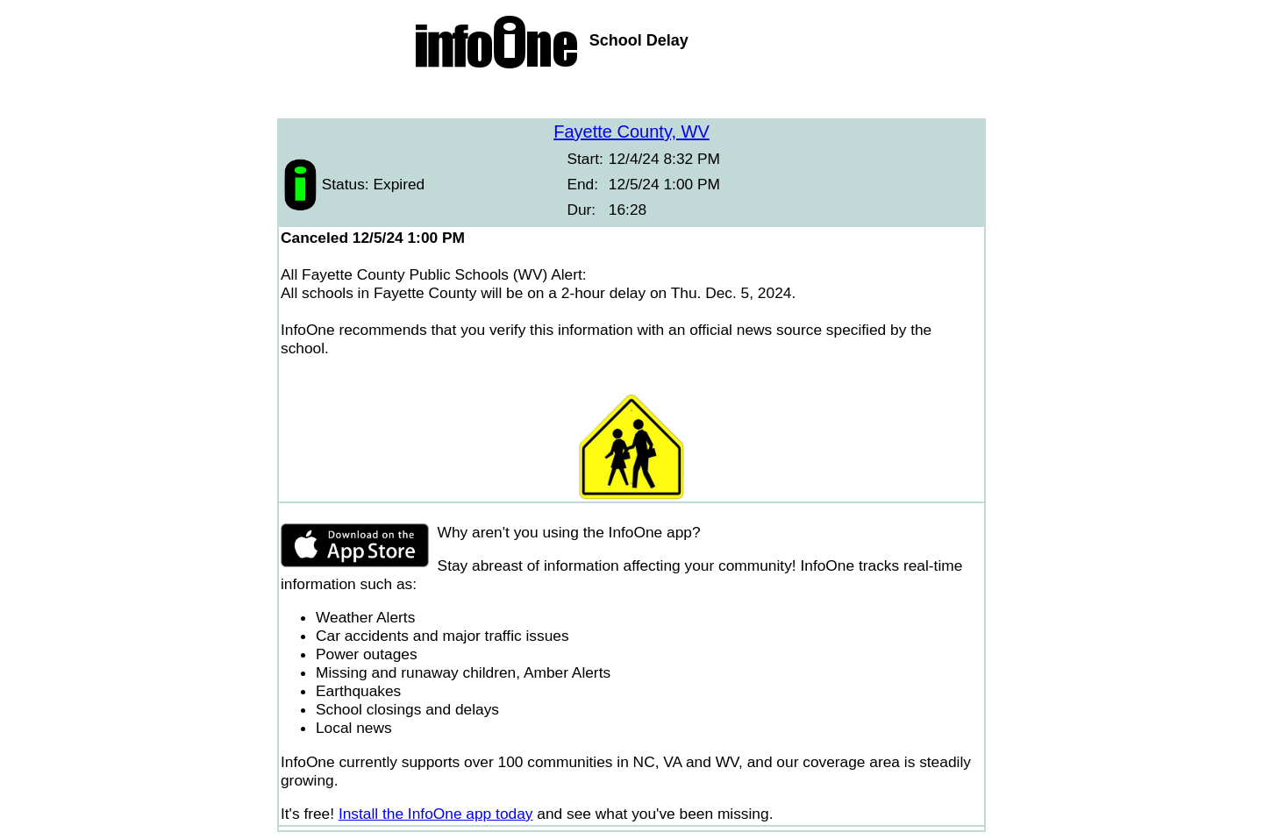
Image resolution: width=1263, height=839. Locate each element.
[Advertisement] (631, 96)
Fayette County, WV (631, 131)
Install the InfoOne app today (436, 813)
